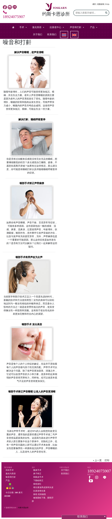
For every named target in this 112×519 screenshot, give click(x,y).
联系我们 (51, 34)
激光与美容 (11, 474)
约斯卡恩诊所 (23, 508)
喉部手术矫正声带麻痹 (32, 183)
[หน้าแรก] (13, 27)
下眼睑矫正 (38, 480)
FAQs (107, 4)
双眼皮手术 (38, 477)
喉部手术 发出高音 (32, 324)
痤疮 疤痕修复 (39, 494)
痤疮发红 (37, 484)
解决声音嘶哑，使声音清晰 (29, 52)
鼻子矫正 (37, 474)
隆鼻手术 (37, 470)
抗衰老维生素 (39, 491)
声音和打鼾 (75, 27)
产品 (92, 27)
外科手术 (10, 470)
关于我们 (37, 34)
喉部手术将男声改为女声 (29, 257)
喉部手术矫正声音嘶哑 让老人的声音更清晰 (31, 391)
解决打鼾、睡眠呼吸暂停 (31, 119)
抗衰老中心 (55, 27)
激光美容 (36, 27)
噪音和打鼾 (11, 477)
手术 (21, 27)
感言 (94, 4)
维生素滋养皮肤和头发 (43, 487)
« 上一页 (97, 460)
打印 (107, 460)
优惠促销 (100, 4)
